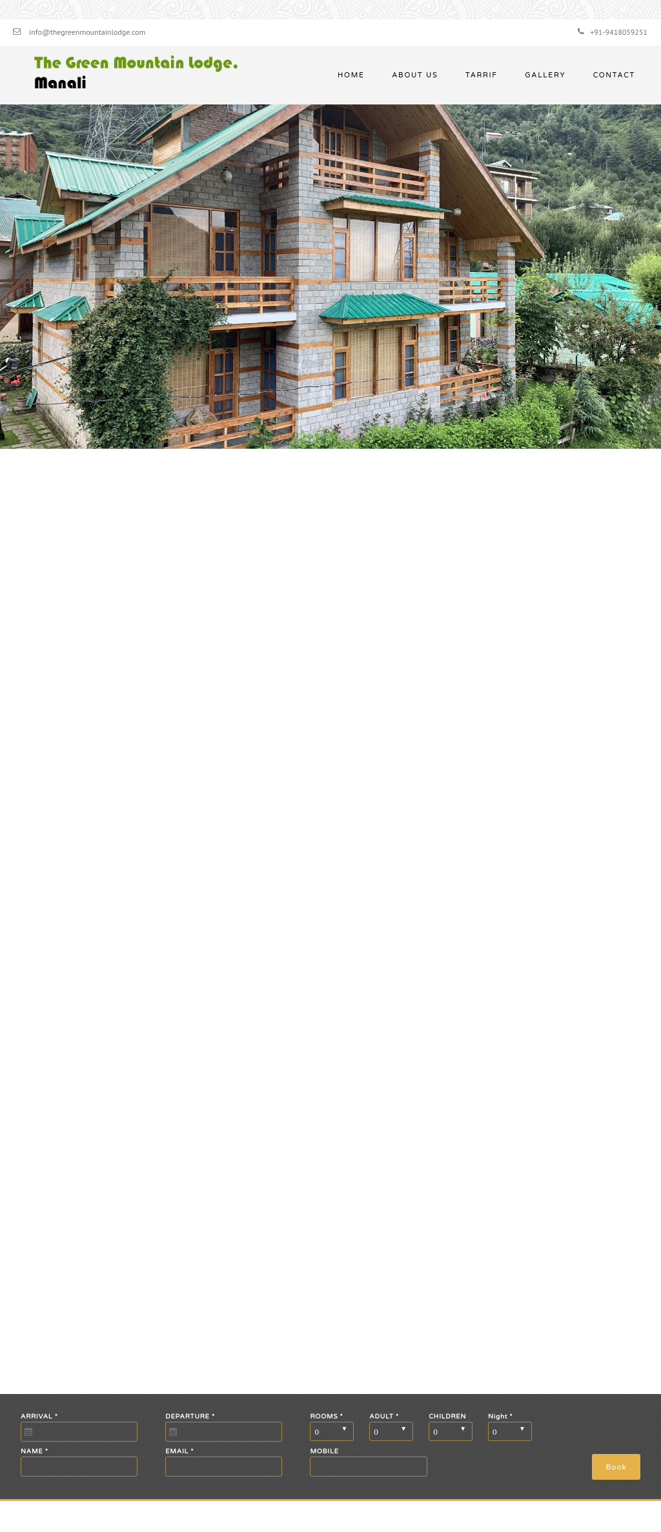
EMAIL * (179, 1451)
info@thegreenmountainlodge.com (87, 32)
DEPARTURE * (190, 1416)
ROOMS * (326, 1416)
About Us (415, 75)
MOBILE (324, 1451)
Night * (500, 1416)
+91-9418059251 (618, 32)
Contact (614, 75)
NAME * (34, 1451)
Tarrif (481, 75)
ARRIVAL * (39, 1416)
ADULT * (384, 1416)
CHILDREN (447, 1416)
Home (351, 75)
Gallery (545, 75)
